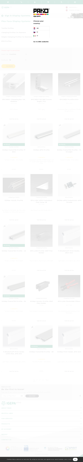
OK (75, 459)
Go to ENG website (41, 42)
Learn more (67, 459)
